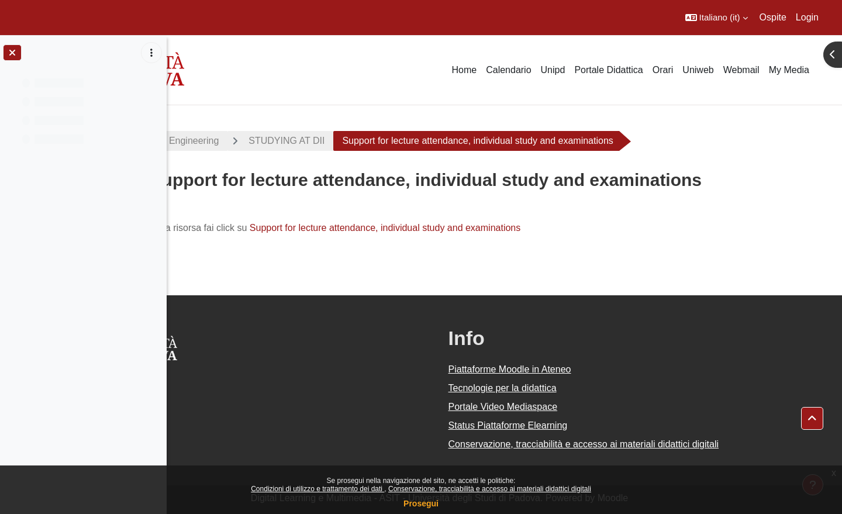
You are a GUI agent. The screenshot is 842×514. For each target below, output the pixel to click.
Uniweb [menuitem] (697, 70)
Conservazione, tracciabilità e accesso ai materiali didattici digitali (489, 489)
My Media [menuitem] (789, 70)
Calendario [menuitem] (508, 70)
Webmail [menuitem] (741, 70)
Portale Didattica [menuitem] (608, 70)
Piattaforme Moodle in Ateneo (574, 369)
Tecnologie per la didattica (567, 388)
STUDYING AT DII (351, 141)
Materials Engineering (239, 141)
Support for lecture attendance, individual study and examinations (450, 228)
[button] (716, 17)
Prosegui (421, 503)
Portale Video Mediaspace (568, 407)
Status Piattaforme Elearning (573, 425)
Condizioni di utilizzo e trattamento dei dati (317, 489)
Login (807, 17)
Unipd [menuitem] (553, 70)
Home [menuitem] (464, 70)
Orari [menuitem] (663, 70)
